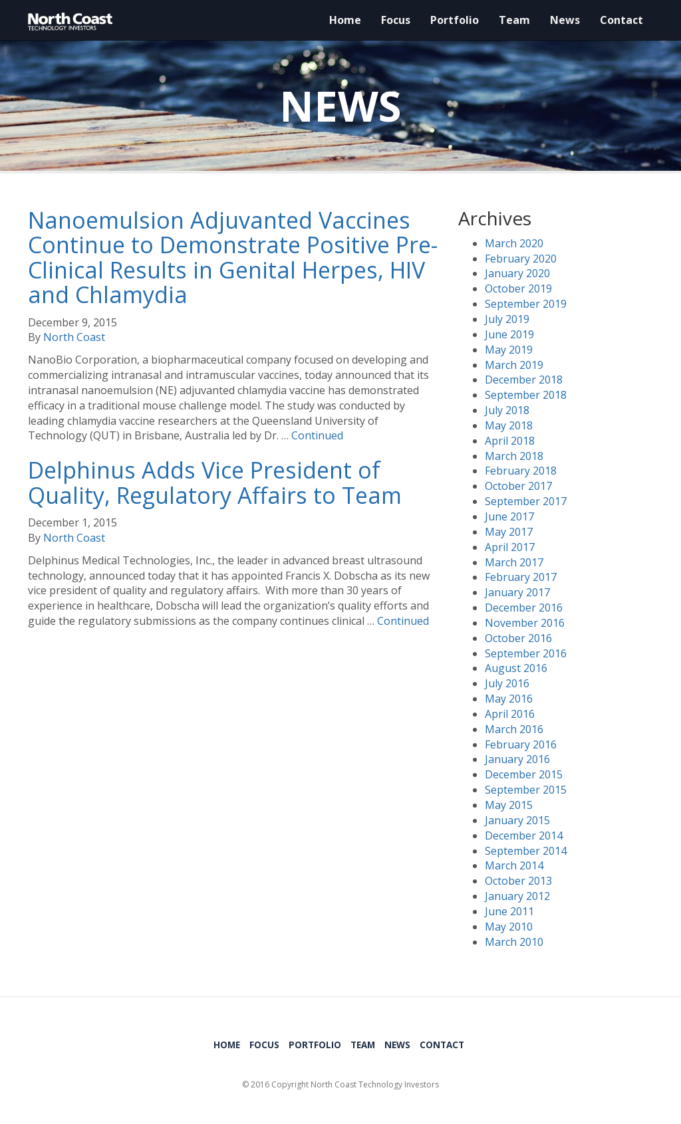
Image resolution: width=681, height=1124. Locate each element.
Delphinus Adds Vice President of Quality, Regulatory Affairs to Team (215, 482)
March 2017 (514, 562)
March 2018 (514, 456)
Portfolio (454, 20)
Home (345, 20)
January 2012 (517, 896)
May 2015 (509, 805)
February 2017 (521, 577)
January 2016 (517, 759)
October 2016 (518, 638)
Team (514, 20)
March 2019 (514, 365)
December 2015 (524, 774)
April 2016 (510, 714)
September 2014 (526, 850)
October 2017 (518, 486)
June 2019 (509, 334)
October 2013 (518, 880)
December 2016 (524, 607)
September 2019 (526, 303)
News (565, 20)
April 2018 (510, 440)
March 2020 (514, 243)
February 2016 (521, 744)
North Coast (74, 337)
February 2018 (521, 470)
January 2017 (517, 592)
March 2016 (514, 729)
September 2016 (526, 653)
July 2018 (507, 410)
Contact (621, 20)
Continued (317, 435)
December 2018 (524, 379)
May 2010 (509, 926)
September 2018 (526, 395)
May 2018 (509, 425)
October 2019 (518, 288)
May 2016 (509, 698)
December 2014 (524, 835)
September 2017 (526, 501)
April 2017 (510, 547)
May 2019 (509, 349)
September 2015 (526, 789)
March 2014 (514, 865)
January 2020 (517, 273)
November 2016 (525, 623)
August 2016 (516, 668)
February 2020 (521, 258)
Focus (395, 20)
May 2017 (509, 531)
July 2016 (507, 683)
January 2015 (517, 820)
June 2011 (509, 911)
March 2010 (514, 942)
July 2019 (507, 319)
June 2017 (509, 516)
